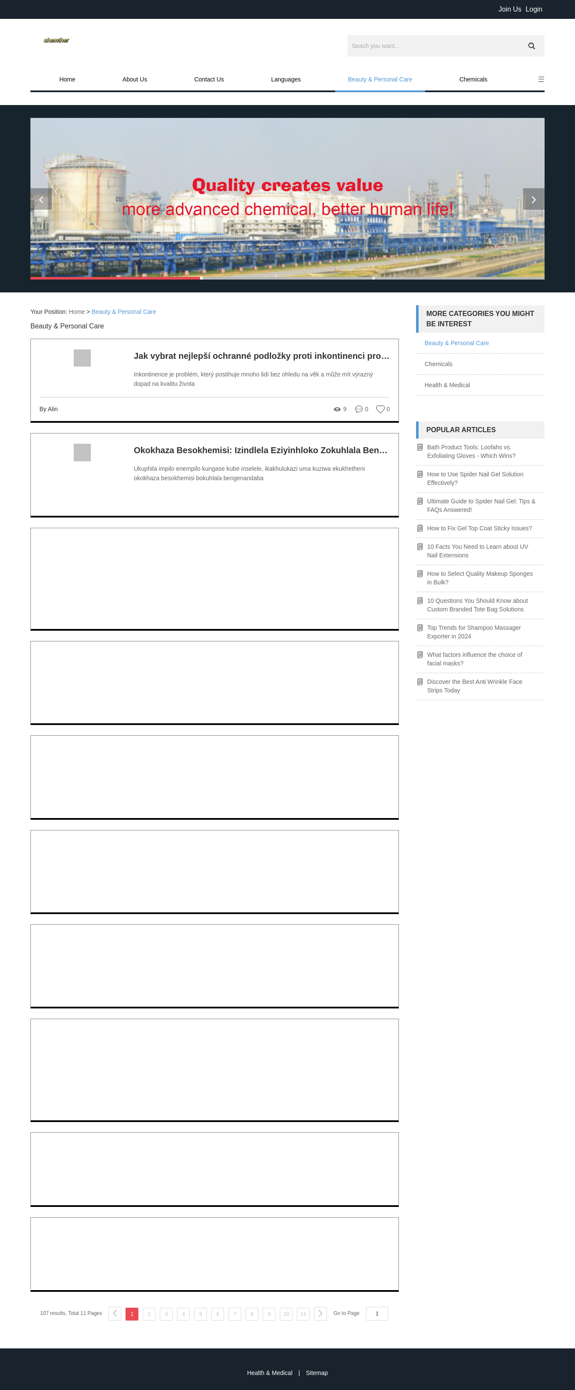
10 (286, 1314)
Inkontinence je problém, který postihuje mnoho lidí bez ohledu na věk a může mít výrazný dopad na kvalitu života (253, 379)
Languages (286, 79)
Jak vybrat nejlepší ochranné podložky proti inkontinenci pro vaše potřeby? (288, 356)
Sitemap (317, 1372)
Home (67, 79)
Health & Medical (447, 385)
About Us (135, 79)
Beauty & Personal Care (380, 79)
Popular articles (461, 429)
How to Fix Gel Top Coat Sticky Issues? (479, 528)
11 (303, 1314)
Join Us (509, 9)
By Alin (48, 409)
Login (534, 9)
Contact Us (209, 79)
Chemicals (473, 79)
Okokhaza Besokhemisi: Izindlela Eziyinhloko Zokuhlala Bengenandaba (279, 450)
